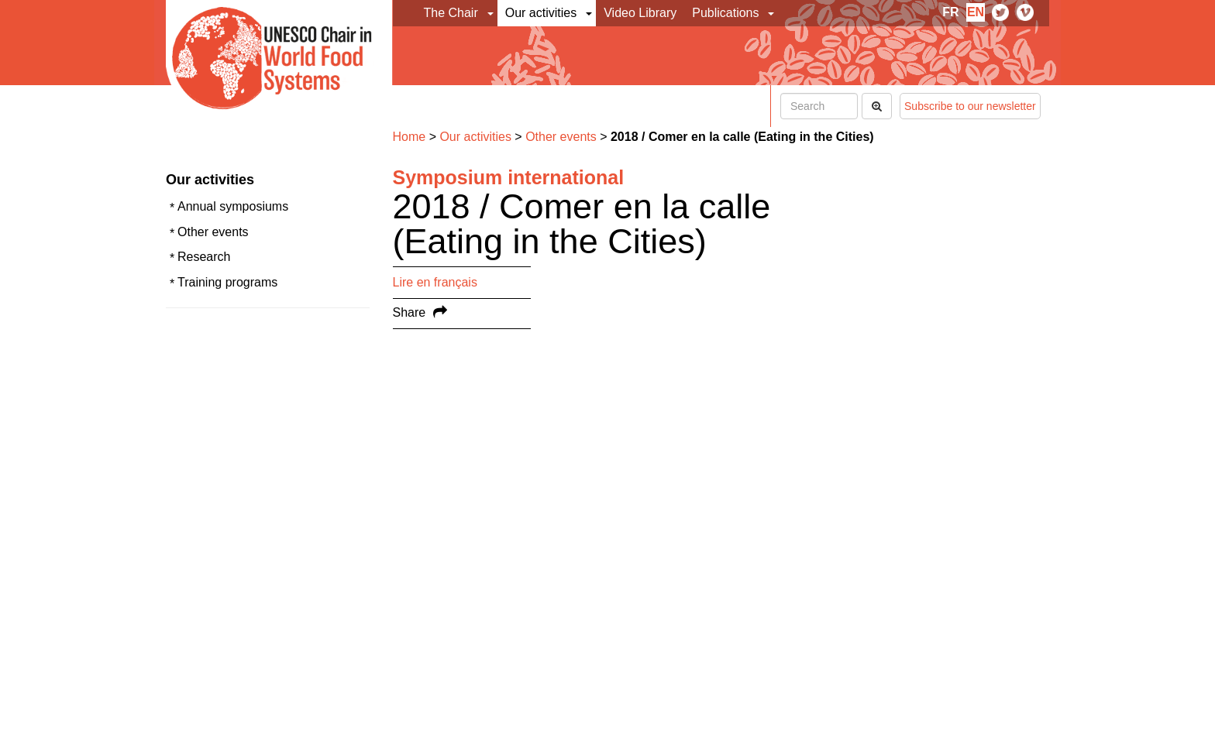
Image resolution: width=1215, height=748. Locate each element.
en (975, 12)
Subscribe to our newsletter (970, 106)
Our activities (541, 12)
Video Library (640, 12)
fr (950, 12)
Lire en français (435, 282)
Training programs (227, 282)
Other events (213, 231)
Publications (725, 12)
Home (409, 136)
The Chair (451, 12)
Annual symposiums (232, 206)
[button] (491, 13)
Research (203, 256)
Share (409, 312)
